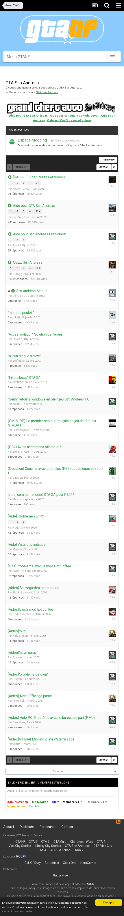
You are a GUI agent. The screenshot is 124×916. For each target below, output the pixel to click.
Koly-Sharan (20, 635)
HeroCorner (88, 863)
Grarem (17, 657)
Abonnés (58, 771)
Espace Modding (32, 140)
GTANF (20, 841)
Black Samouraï (22, 592)
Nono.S (17, 527)
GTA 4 (101, 841)
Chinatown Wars (81, 841)
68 (38, 268)
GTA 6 (33, 841)
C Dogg (17, 274)
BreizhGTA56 (21, 451)
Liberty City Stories (48, 846)
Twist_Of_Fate (22, 570)
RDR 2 (79, 850)
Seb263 (17, 217)
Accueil (8, 827)
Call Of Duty (32, 863)
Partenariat (48, 827)
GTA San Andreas (47, 92)
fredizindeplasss (23, 614)
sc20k (16, 404)
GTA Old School (60, 850)
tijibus (16, 744)
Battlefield (52, 863)
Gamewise (60, 875)
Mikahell (18, 549)
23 (38, 211)
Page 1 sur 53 (62, 167)
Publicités (27, 827)
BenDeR (18, 295)
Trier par (108, 160)
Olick (16, 477)
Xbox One (69, 863)
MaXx (16, 499)
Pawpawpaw (21, 430)
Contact (67, 827)
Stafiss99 (18, 360)
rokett (16, 317)
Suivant (104, 167)
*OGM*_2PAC (21, 188)
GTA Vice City (103, 846)
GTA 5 (45, 841)
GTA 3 (41, 850)
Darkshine (19, 722)
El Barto (17, 339)
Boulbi (17, 245)
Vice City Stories (20, 846)
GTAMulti (60, 841)
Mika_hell (18, 700)
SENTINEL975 (21, 382)
